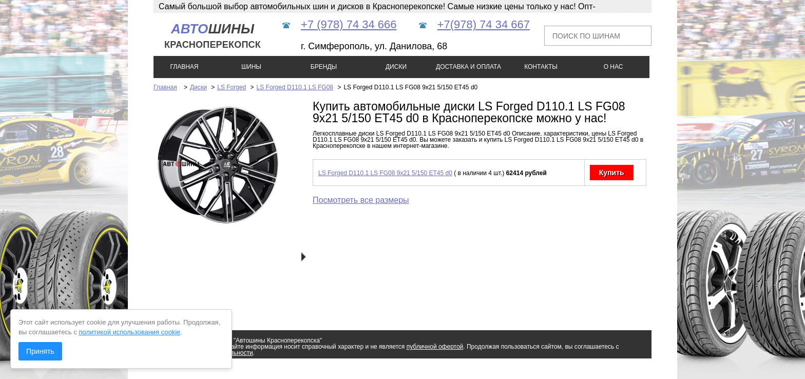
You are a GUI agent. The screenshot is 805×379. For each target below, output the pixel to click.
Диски (198, 87)
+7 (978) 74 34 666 (349, 24)
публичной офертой (435, 346)
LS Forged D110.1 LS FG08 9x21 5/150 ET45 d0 (385, 173)
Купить (611, 172)
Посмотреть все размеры (361, 200)
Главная (165, 87)
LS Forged (231, 87)
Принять (40, 351)
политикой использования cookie (130, 332)
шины (212, 36)
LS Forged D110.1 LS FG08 (295, 87)
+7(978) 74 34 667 (483, 24)
